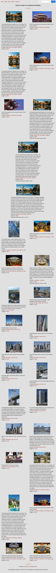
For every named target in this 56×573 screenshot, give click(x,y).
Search (12, 1)
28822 (7, 95)
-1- (26, 8)
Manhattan (36, 336)
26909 (7, 116)
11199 (7, 468)
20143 (7, 560)
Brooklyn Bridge (37, 302)
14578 (35, 491)
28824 (35, 136)
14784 (35, 512)
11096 (35, 359)
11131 (35, 412)
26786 (35, 281)
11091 (7, 359)
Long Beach (36, 280)
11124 (7, 420)
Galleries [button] (17, 1)
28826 (17, 215)
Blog (9, 1)
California (19, 47)
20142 (7, 272)
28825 (21, 179)
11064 (35, 304)
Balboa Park (9, 47)
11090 (35, 338)
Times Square (9, 466)
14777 (35, 238)
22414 (7, 311)
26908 (35, 28)
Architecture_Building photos (30, 566)
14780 (35, 70)
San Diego (14, 47)
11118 (7, 380)
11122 (35, 385)
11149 (35, 448)
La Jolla (52, 68)
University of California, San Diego (41, 27)
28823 (7, 48)
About (6, 1)
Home (2, 1)
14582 (7, 539)
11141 (7, 441)
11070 (7, 331)
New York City (45, 302)
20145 (35, 560)
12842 (7, 251)
